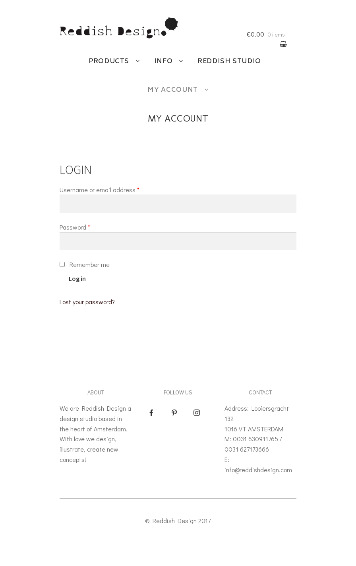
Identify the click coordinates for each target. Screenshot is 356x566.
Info (163, 61)
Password (75, 227)
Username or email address (99, 189)
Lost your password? (87, 301)
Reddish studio (229, 61)
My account (172, 90)
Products (109, 61)
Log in (77, 278)
